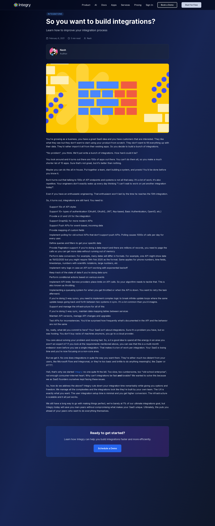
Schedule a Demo (107, 448)
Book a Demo (167, 5)
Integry (78, 371)
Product (86, 5)
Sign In (149, 5)
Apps (114, 5)
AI (96, 5)
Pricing (137, 5)
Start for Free (191, 5)
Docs (104, 5)
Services (125, 5)
